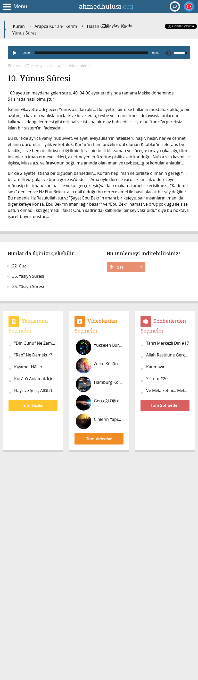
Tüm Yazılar (33, 405)
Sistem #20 (157, 378)
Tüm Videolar (99, 439)
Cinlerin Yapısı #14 (99, 421)
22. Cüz (19, 266)
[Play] (14, 53)
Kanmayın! (156, 367)
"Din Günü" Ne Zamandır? (35, 343)
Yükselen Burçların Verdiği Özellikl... (99, 347)
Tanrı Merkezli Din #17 (167, 343)
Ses (129, 267)
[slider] (91, 52)
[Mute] (168, 53)
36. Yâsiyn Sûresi (28, 276)
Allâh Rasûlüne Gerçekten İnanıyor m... (167, 355)
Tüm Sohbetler (165, 405)
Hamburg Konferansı (99, 384)
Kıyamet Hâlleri (29, 367)
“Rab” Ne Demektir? (33, 355)
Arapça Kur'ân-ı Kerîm (56, 26)
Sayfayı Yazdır (117, 26)
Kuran (19, 26)
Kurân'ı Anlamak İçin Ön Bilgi (35, 378)
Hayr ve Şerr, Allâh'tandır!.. (35, 390)
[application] (99, 52)
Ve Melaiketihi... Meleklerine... (167, 390)
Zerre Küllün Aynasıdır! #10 (99, 365)
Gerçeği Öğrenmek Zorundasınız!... (99, 403)
